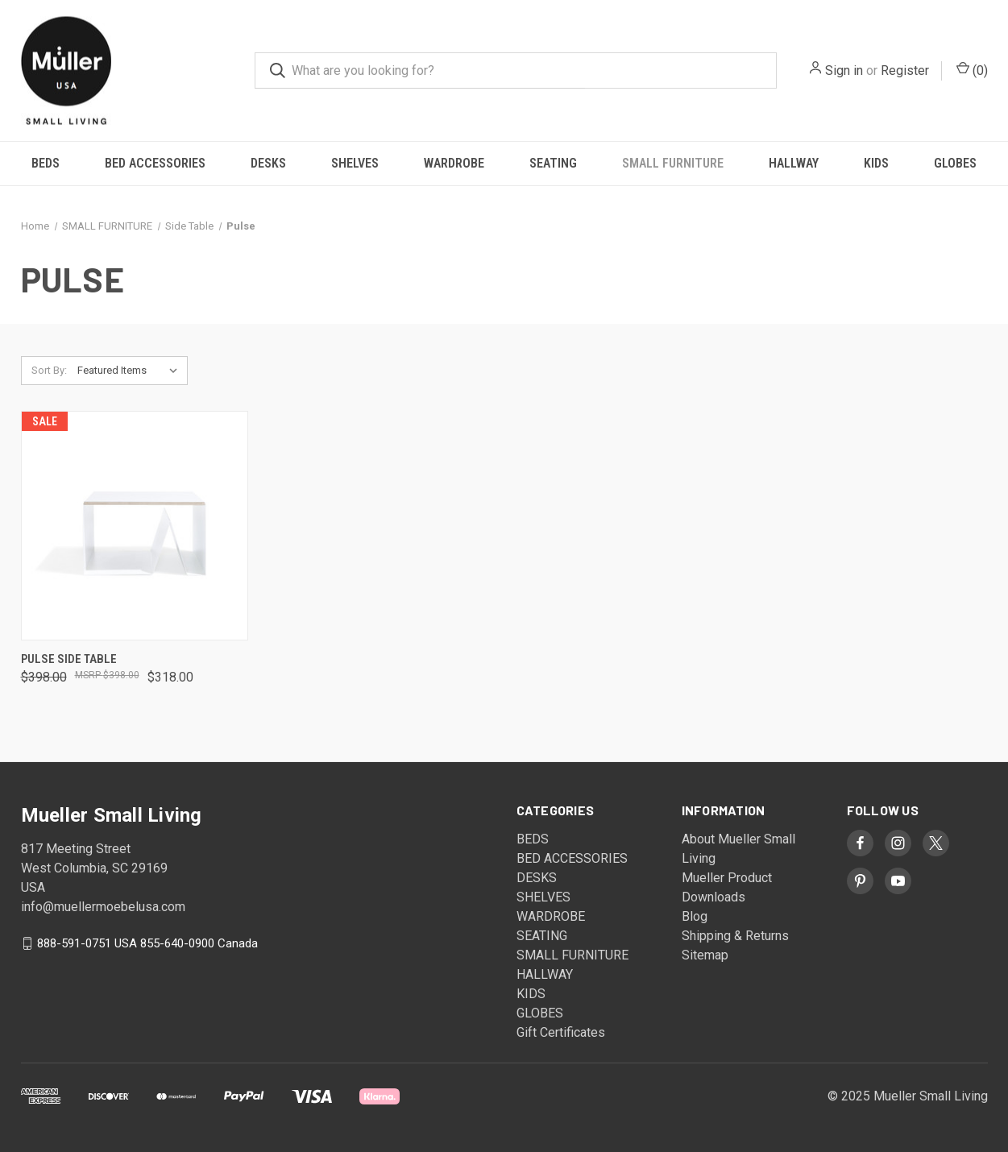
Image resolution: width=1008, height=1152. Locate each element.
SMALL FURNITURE (673, 163)
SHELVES (355, 163)
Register (905, 70)
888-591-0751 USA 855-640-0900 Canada (147, 943)
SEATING (553, 163)
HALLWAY (794, 163)
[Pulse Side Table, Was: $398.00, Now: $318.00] (134, 525)
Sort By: (49, 370)
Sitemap (705, 955)
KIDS (876, 163)
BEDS (45, 163)
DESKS (268, 163)
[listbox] (131, 370)
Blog (694, 916)
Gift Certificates (560, 1032)
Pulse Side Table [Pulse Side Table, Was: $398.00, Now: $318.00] (69, 659)
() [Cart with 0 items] (972, 69)
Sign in (844, 70)
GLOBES (955, 163)
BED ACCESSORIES (155, 163)
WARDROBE (454, 163)
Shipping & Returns (735, 935)
